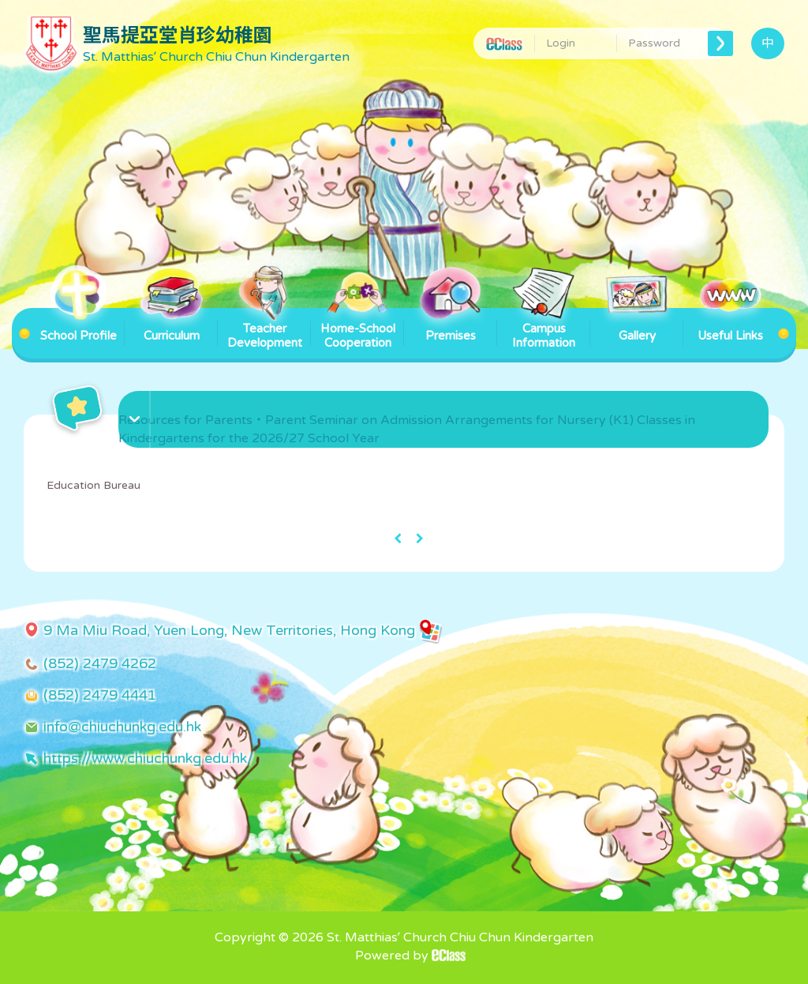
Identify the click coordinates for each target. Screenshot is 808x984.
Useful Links (730, 325)
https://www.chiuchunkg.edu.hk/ (148, 758)
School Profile (78, 325)
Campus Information (543, 329)
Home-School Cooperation (357, 329)
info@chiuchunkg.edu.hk (122, 726)
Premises (450, 325)
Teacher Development (264, 329)
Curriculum (171, 325)
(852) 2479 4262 (99, 663)
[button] (445, 402)
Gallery (636, 325)
